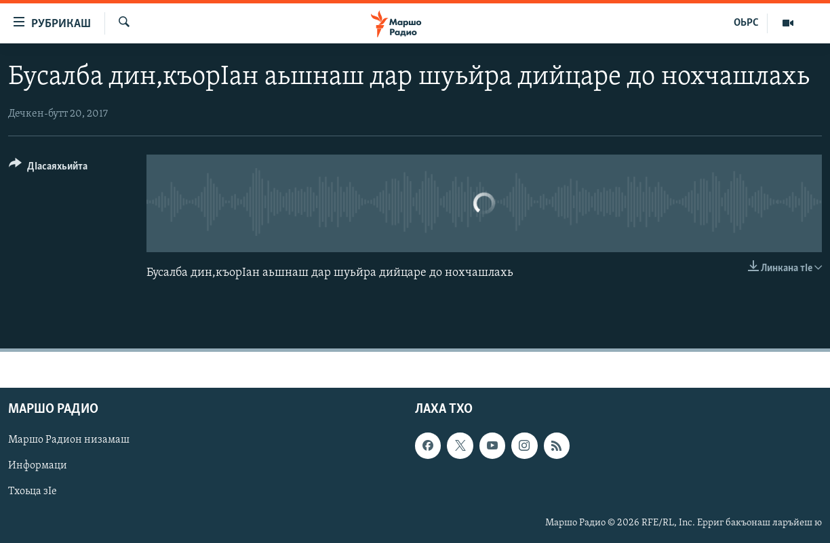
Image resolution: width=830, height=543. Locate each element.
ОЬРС (746, 23)
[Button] (48, 168)
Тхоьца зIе (32, 491)
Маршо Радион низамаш (69, 440)
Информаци (37, 465)
